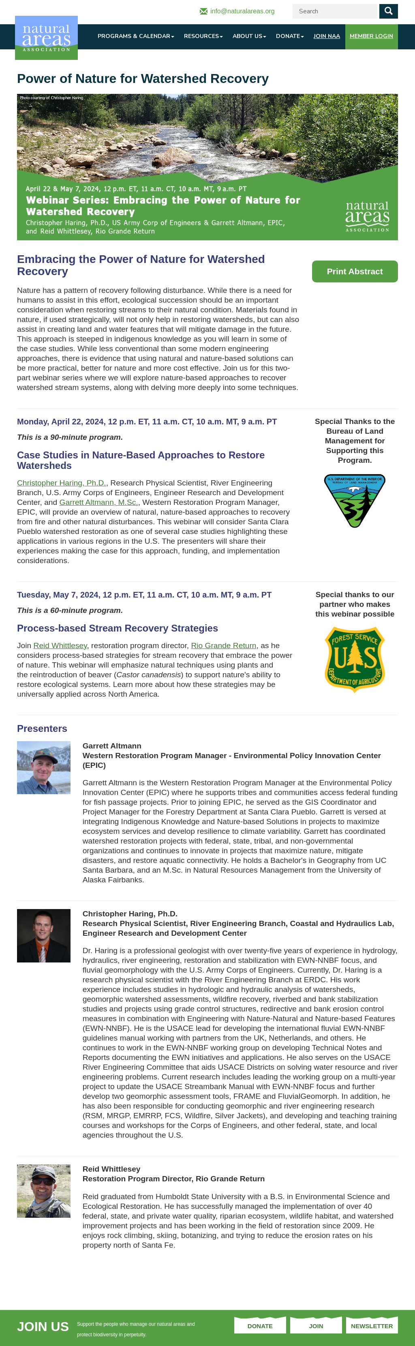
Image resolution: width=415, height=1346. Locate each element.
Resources (203, 36)
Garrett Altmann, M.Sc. (99, 502)
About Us (249, 36)
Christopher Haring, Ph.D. (61, 483)
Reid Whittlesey (60, 645)
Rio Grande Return (223, 645)
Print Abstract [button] (355, 271)
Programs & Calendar (136, 36)
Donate (290, 36)
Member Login (371, 36)
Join (316, 1326)
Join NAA (327, 36)
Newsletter (372, 1326)
